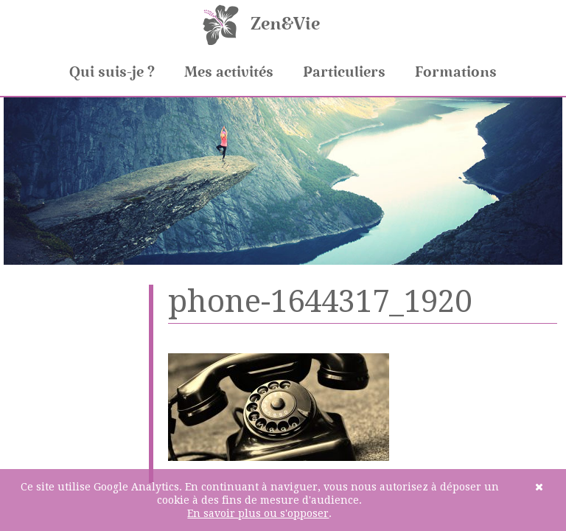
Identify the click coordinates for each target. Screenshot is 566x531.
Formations (456, 71)
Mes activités (228, 71)
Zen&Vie (285, 24)
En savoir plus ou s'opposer (258, 513)
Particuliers (344, 71)
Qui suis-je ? (112, 71)
